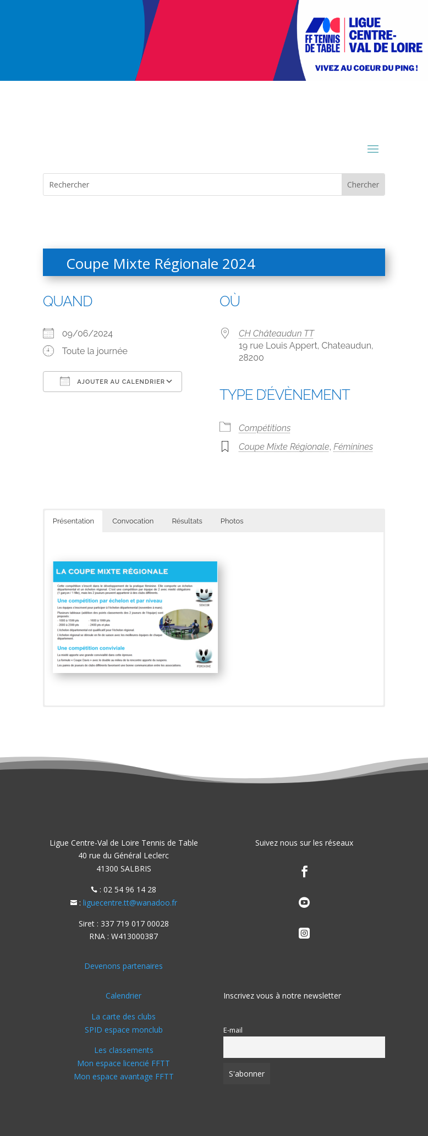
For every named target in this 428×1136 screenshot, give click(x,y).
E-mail (233, 1030)
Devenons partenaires (123, 966)
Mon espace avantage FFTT (124, 1076)
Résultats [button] (187, 521)
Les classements (123, 1050)
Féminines (353, 447)
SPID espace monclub (124, 1029)
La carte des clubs (123, 1016)
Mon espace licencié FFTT (123, 1063)
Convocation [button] (132, 521)
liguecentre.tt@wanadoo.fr (130, 902)
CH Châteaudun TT (276, 333)
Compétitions (264, 428)
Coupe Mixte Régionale (284, 447)
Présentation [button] (73, 521)
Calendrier (123, 995)
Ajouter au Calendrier (112, 381)
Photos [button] (232, 521)
